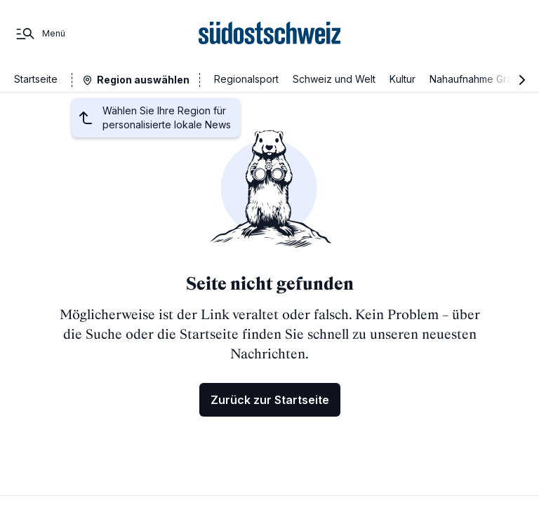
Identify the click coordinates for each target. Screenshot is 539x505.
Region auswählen (143, 80)
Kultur (402, 79)
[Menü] (39, 33)
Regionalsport (246, 79)
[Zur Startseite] (270, 33)
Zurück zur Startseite (270, 400)
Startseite (36, 79)
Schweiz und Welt (334, 79)
